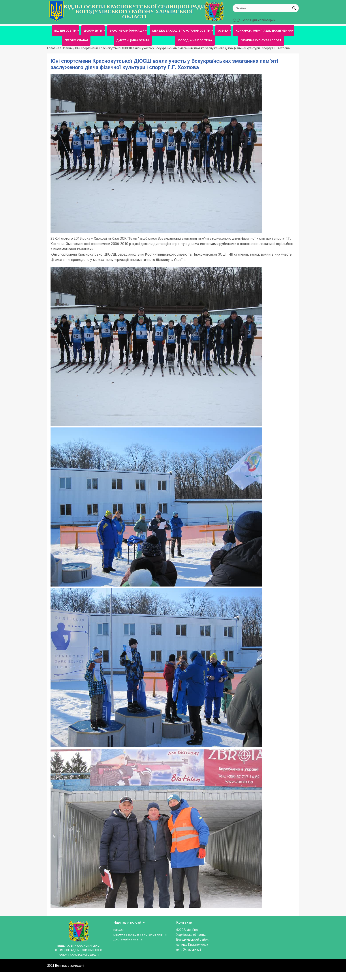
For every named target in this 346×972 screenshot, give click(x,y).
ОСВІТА (223, 30)
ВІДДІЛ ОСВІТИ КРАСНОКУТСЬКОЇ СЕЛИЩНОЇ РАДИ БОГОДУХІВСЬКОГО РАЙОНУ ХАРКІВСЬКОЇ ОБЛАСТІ (134, 11)
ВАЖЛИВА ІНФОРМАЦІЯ (127, 30)
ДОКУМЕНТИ (93, 30)
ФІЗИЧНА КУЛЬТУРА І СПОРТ (261, 40)
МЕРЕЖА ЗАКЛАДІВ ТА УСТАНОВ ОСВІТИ (181, 30)
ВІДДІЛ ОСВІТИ (65, 30)
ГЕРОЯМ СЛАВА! (76, 40)
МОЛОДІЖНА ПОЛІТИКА (195, 40)
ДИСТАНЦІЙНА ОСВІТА (132, 40)
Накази (118, 930)
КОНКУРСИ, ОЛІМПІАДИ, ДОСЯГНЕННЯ (264, 30)
